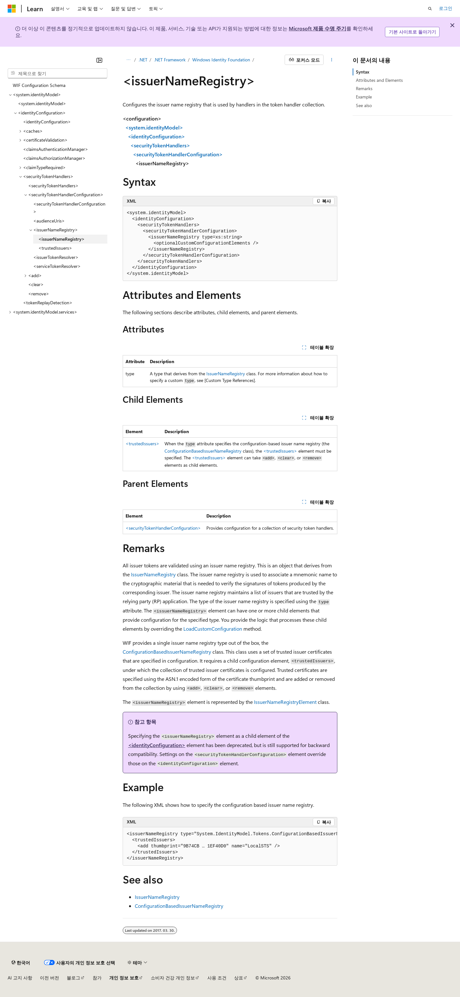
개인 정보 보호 (124, 978)
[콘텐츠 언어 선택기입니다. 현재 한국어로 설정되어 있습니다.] (21, 962)
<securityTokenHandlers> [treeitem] (53, 186)
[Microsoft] (12, 8)
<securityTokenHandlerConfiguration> (163, 528)
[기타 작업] (331, 60)
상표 (238, 978)
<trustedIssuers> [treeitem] (55, 248)
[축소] (99, 60)
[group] (230, 846)
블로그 (73, 978)
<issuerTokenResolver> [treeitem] (56, 257)
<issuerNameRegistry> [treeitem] (61, 239)
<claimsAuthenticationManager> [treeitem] (55, 149)
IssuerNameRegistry (225, 373)
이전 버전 (49, 978)
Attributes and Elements (379, 80)
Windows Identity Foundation (221, 60)
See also (364, 105)
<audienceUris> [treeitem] (49, 221)
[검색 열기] (430, 8)
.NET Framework (170, 60)
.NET (143, 60)
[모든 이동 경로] (128, 60)
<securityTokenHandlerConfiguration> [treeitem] (69, 208)
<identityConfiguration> (156, 745)
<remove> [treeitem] (38, 294)
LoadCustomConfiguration (212, 628)
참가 (97, 978)
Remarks (364, 88)
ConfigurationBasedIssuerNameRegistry (203, 451)
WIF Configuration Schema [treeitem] (39, 85)
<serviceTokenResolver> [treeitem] (57, 266)
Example (364, 97)
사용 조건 (216, 978)
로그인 (445, 8)
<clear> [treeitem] (36, 284)
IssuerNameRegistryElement (285, 701)
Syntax (362, 72)
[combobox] (57, 73)
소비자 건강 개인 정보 (173, 978)
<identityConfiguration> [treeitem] (47, 122)
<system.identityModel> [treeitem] (42, 103)
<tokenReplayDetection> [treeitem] (48, 303)
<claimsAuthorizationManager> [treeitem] (54, 158)
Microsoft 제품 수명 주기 (317, 28)
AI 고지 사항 (20, 978)
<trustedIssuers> (142, 443)
